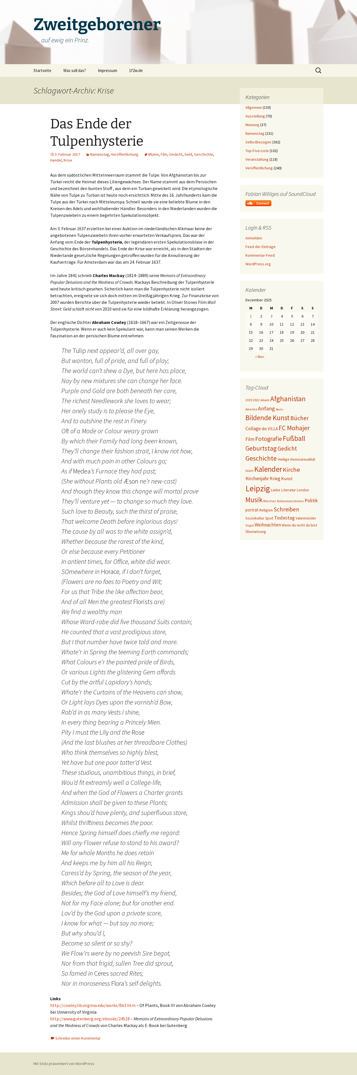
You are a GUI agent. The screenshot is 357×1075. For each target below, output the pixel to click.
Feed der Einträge (260, 246)
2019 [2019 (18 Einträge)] (248, 400)
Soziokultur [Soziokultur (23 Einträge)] (254, 518)
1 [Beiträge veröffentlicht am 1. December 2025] (251, 316)
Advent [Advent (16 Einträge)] (264, 400)
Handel (56, 160)
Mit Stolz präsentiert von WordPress (63, 1063)
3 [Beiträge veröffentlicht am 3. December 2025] (271, 316)
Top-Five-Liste (257, 150)
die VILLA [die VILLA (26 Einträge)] (270, 428)
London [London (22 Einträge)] (303, 490)
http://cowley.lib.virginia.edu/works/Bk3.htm (93, 1005)
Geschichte (203, 154)
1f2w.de (136, 70)
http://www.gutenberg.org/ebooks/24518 (90, 1018)
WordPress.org (258, 263)
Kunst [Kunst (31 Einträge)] (287, 478)
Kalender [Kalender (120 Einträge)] (268, 469)
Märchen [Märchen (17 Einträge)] (269, 501)
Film (164, 154)
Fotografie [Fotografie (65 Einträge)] (268, 438)
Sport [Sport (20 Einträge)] (269, 518)
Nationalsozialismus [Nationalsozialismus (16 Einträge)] (290, 501)
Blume (153, 154)
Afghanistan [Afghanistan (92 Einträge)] (288, 398)
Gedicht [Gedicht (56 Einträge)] (287, 448)
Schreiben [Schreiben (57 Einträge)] (286, 509)
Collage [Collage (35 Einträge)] (253, 428)
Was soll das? (74, 70)
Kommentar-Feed (260, 255)
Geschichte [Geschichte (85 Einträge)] (261, 458)
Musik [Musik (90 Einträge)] (253, 500)
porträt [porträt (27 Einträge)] (252, 510)
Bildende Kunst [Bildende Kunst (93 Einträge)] (267, 417)
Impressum (107, 70)
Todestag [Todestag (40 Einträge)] (284, 517)
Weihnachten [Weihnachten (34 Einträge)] (268, 525)
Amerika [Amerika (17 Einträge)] (251, 409)
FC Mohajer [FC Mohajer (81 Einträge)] (294, 428)
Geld (188, 154)
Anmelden (253, 238)
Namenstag (99, 154)
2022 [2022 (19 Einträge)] (256, 400)
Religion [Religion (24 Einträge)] (266, 510)
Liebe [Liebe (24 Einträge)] (275, 489)
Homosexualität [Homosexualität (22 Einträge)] (302, 459)
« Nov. (260, 356)
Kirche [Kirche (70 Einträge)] (291, 469)
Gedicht (175, 154)
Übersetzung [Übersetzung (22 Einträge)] (255, 531)
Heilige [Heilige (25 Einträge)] (284, 459)
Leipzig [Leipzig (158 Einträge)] (257, 488)
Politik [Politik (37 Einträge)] (311, 500)
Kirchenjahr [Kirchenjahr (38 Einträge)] (257, 478)
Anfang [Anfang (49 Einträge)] (266, 408)
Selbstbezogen (258, 142)
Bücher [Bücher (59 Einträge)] (299, 418)
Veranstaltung (257, 159)
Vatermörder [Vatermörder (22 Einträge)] (306, 518)
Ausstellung (255, 116)
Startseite (42, 70)
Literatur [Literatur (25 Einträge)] (288, 489)
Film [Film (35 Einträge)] (249, 439)
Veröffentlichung (124, 154)
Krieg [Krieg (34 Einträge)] (275, 478)
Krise (68, 160)
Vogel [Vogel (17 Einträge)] (249, 525)
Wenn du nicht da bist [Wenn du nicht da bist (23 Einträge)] (299, 525)
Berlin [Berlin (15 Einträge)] (279, 409)
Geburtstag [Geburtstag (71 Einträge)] (261, 448)
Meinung (252, 124)
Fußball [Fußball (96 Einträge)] (294, 438)
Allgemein (253, 107)
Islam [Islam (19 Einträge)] (249, 470)
